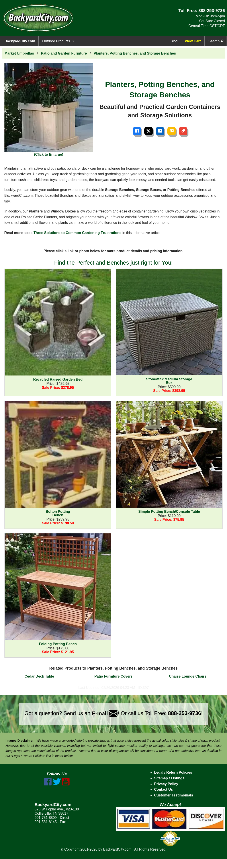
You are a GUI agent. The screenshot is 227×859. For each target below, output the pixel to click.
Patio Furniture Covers (113, 676)
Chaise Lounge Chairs (187, 676)
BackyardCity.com (19, 41)
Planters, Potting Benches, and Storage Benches (135, 53)
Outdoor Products (56, 41)
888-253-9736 (211, 10)
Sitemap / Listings (169, 778)
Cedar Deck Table (39, 676)
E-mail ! (105, 713)
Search (215, 41)
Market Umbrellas (19, 53)
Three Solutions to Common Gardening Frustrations (77, 233)
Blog (174, 41)
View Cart (193, 41)
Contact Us (163, 789)
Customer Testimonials (173, 795)
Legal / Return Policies (173, 772)
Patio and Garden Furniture (64, 53)
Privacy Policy (166, 784)
